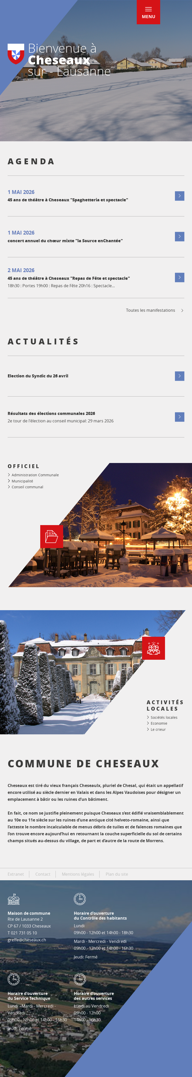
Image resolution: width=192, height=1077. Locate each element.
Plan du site (117, 874)
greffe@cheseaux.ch (27, 940)
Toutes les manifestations (155, 310)
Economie (159, 723)
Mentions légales (78, 874)
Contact (42, 874)
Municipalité (22, 481)
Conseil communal (27, 486)
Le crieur (158, 729)
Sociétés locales (164, 717)
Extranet (16, 874)
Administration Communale (35, 474)
